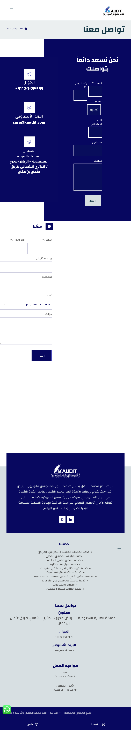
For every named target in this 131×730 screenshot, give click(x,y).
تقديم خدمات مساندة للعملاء (65, 588)
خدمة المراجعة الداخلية (65, 564)
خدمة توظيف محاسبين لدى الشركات (65, 580)
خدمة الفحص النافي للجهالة (65, 560)
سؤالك (48, 314)
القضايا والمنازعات (65, 584)
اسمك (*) (96, 83)
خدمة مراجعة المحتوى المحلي (65, 556)
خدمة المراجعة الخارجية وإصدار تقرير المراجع (65, 552)
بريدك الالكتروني (44, 258)
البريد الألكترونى (96, 122)
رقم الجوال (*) (81, 85)
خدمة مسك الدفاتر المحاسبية (65, 572)
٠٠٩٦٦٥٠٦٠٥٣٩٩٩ (63, 636)
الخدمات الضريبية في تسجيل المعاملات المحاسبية (65, 576)
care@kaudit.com (64, 650)
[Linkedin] (70, 519)
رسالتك (98, 161)
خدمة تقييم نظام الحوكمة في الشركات (65, 568)
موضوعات (47, 277)
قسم (98, 102)
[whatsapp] (62, 519)
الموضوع (97, 143)
